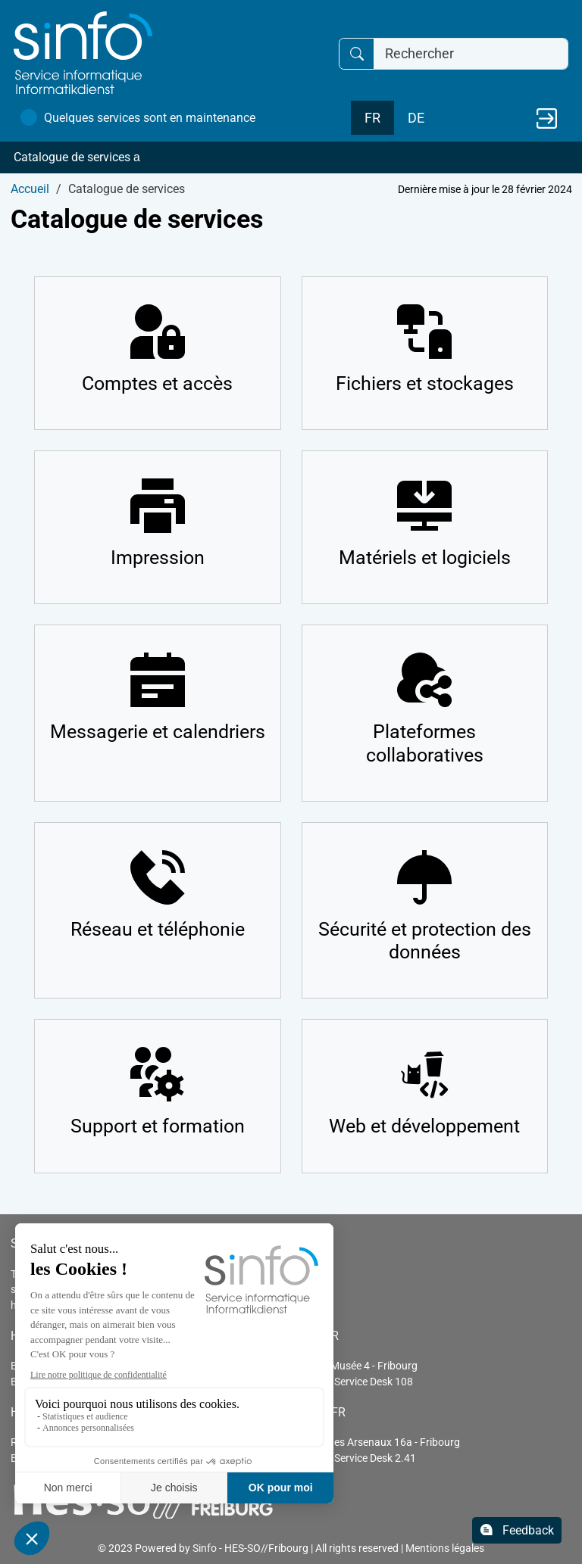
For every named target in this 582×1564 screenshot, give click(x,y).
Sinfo (204, 1548)
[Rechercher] (471, 54)
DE (416, 118)
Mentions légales (444, 1548)
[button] (291, 157)
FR (372, 118)
